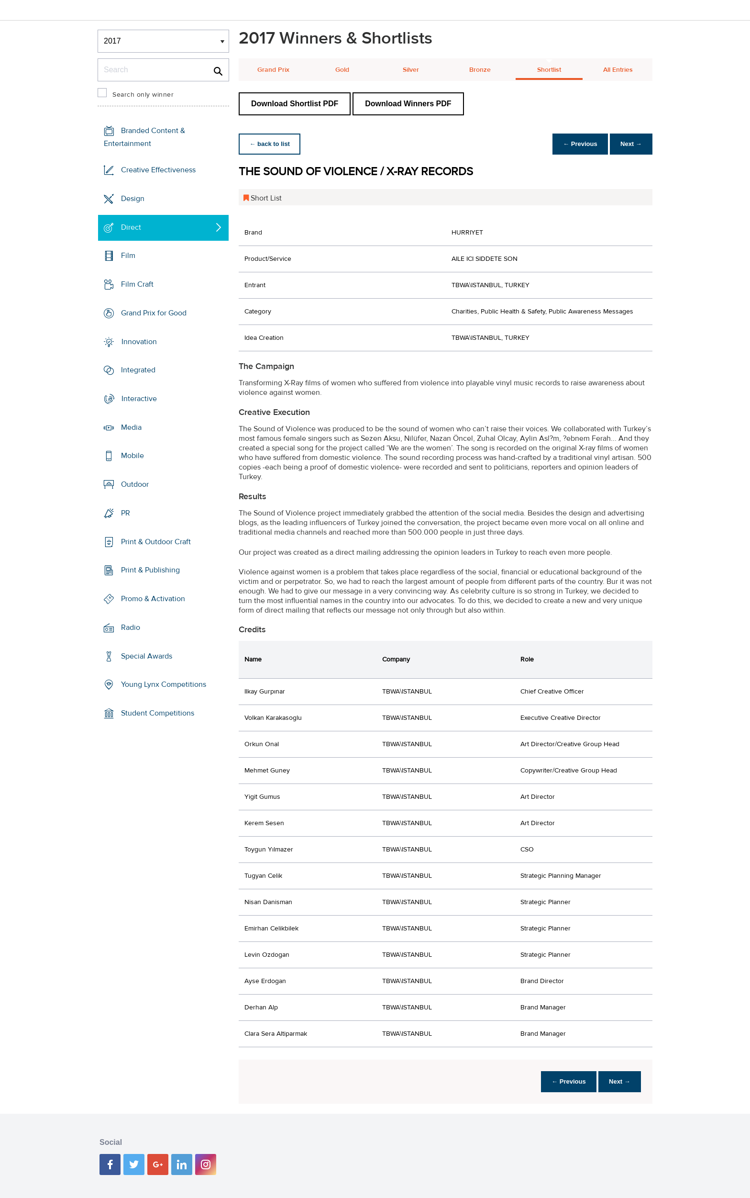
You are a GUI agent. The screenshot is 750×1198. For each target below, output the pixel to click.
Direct (131, 227)
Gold (342, 70)
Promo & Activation (153, 599)
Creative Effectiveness (158, 170)
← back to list (270, 143)
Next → (630, 143)
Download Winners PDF (408, 104)
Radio (130, 627)
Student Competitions (157, 713)
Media (131, 427)
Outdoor (135, 484)
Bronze (480, 70)
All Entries (618, 70)
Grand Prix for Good (154, 313)
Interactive (139, 398)
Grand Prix (273, 70)
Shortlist (549, 70)
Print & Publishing (150, 570)
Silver (411, 70)
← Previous (578, 143)
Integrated (138, 370)
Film (128, 255)
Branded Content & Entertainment (144, 137)
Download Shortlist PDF (294, 104)
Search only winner (143, 94)
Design (132, 198)
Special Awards (146, 656)
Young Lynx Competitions (163, 684)
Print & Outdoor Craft (156, 542)
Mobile (132, 455)
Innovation (139, 341)
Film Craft (137, 284)
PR (125, 513)
